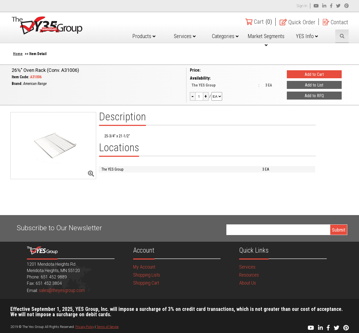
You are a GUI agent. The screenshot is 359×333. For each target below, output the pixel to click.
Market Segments (266, 40)
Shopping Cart (146, 283)
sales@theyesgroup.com (62, 290)
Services (185, 36)
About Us (247, 283)
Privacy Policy (84, 327)
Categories (225, 36)
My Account (144, 267)
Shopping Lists (146, 275)
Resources (249, 275)
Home (18, 54)
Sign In (302, 5)
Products (144, 36)
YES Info (307, 36)
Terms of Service (107, 327)
